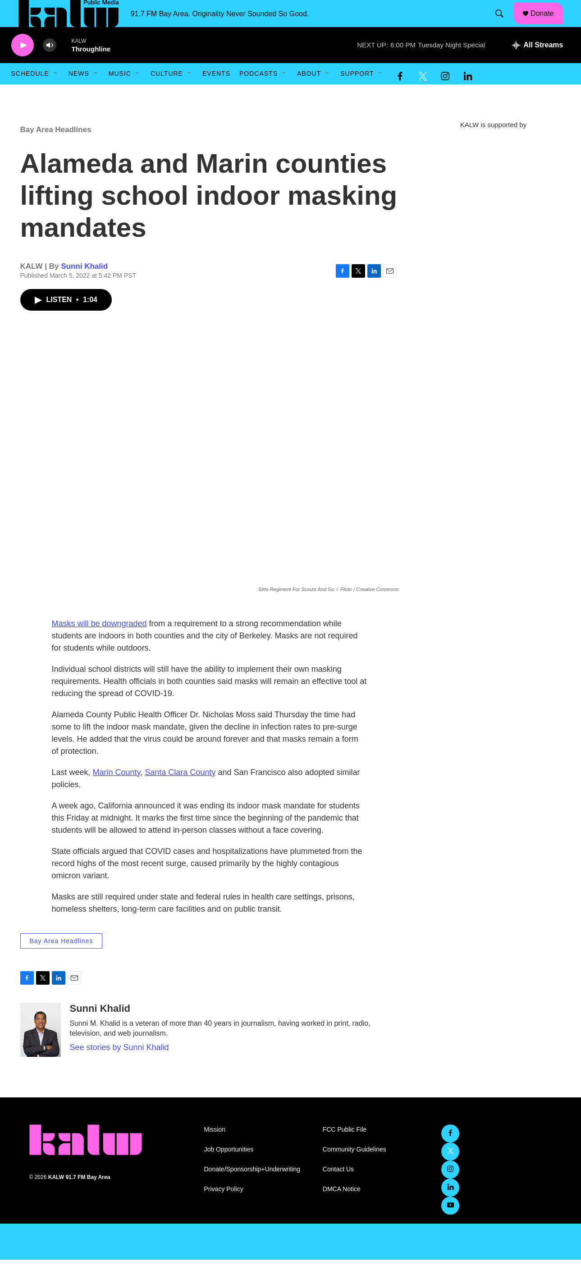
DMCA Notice (342, 1209)
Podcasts (258, 93)
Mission (214, 1150)
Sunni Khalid (84, 286)
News (79, 93)
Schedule (30, 93)
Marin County (117, 792)
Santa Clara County (180, 792)
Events (216, 93)
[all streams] (537, 65)
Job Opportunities (229, 1169)
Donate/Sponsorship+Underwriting (252, 1189)
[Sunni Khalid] (40, 1050)
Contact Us (338, 1189)
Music (120, 93)
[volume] (49, 65)
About (309, 93)
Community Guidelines (354, 1169)
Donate (548, 23)
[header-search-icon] (503, 24)
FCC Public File (344, 1150)
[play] (22, 65)
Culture (167, 93)
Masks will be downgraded (99, 643)
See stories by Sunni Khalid (119, 1067)
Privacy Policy (223, 1209)
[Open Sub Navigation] (55, 93)
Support (357, 93)
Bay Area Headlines (55, 150)
